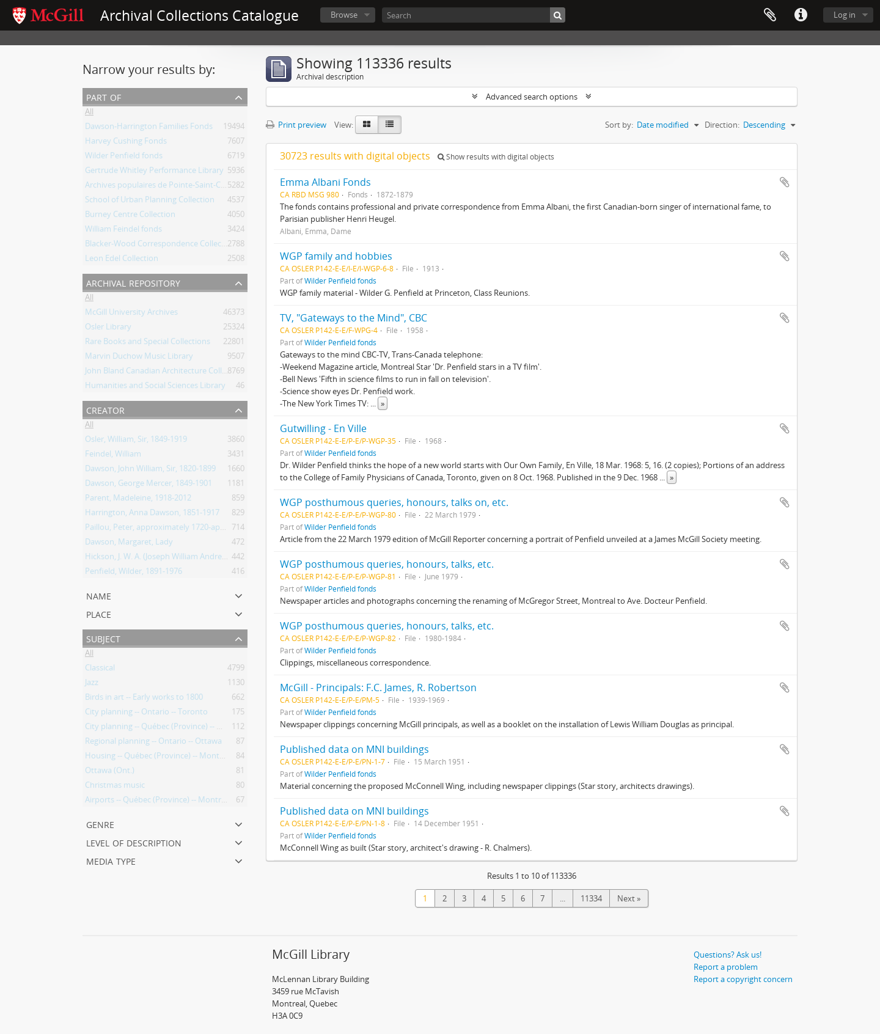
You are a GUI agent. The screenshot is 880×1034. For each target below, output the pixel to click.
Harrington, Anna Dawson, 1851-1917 (152, 514)
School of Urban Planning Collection (150, 201)
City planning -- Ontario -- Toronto (146, 713)
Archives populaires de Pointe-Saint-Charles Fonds (176, 187)
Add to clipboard (785, 182)
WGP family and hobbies (336, 256)
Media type (111, 860)
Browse (344, 14)
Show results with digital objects (496, 157)
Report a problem (726, 966)
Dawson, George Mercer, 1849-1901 (148, 485)
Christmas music (115, 787)
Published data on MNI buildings (354, 749)
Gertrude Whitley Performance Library (154, 172)
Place (98, 613)
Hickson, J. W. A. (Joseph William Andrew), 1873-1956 (178, 558)
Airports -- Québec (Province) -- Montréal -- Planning (178, 801)
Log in (845, 14)
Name (98, 595)
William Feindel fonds (123, 231)
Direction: (722, 124)
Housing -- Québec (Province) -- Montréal (159, 757)
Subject (103, 637)
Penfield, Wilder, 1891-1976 (133, 573)
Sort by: (619, 124)
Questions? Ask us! (727, 954)
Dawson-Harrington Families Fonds (149, 128)
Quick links (800, 15)
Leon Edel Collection (121, 260)
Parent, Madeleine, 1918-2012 (138, 499)
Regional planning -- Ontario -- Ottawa (153, 743)
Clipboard (770, 15)
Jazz (91, 684)
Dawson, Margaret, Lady (129, 543)
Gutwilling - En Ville (323, 428)
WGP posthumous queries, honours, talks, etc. (387, 564)
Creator (105, 409)
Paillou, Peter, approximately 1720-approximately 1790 (184, 529)
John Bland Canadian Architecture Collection (164, 372)
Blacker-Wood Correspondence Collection (160, 245)
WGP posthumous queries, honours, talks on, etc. (394, 502)
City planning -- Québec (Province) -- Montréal (167, 728)
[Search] (473, 15)
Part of (103, 96)
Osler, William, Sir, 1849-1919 (136, 441)
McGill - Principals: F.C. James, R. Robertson (378, 687)
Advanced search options (531, 96)
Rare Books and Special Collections (147, 343)
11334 (591, 898)
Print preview (296, 124)
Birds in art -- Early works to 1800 (144, 699)
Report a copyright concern (743, 979)
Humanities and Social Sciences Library (155, 387)
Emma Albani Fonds (325, 182)
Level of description (134, 842)
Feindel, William (113, 455)
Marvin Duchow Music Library (139, 358)
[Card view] (366, 125)
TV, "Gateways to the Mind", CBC (353, 317)
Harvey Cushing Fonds (126, 143)
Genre (100, 823)
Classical (100, 669)
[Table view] (390, 125)
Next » (628, 898)
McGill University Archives (131, 314)
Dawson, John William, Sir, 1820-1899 (150, 470)
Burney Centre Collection (130, 216)
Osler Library (108, 328)
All (89, 113)
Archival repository (133, 282)
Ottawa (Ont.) (109, 772)
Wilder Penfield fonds (124, 157)
